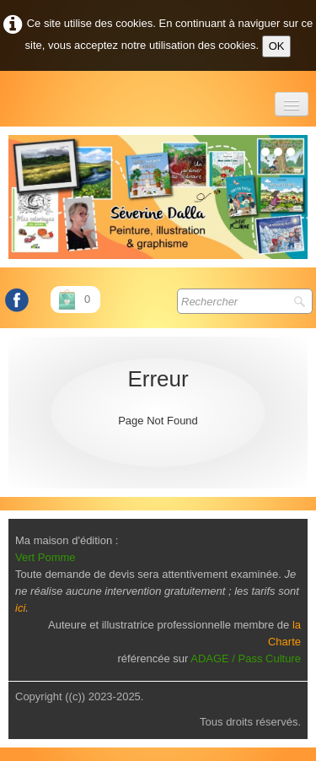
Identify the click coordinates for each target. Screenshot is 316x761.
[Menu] (291, 104)
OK (277, 46)
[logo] (9, 96)
